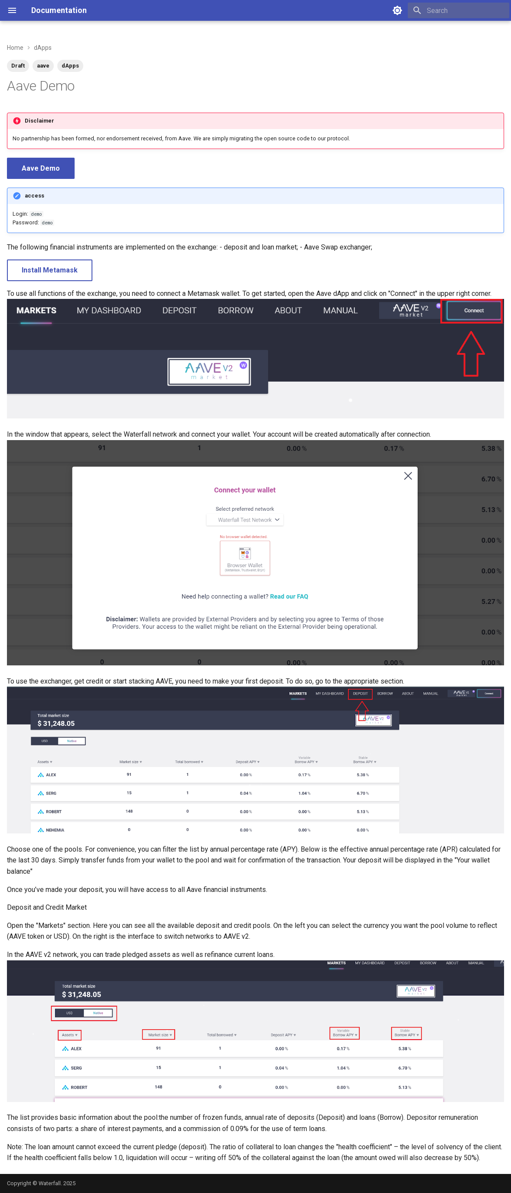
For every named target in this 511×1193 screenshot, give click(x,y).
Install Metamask (50, 270)
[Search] (458, 10)
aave (43, 65)
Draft (18, 65)
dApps (70, 65)
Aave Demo (41, 168)
